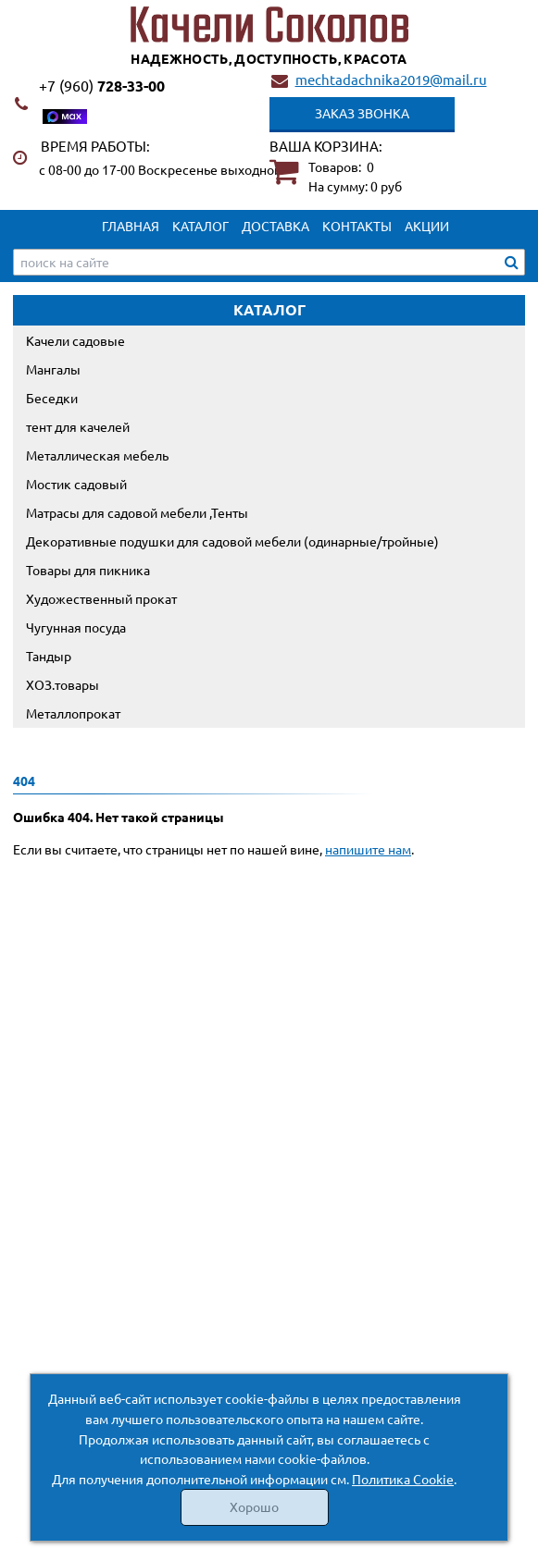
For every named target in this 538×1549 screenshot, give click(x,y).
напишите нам (368, 849)
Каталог (200, 225)
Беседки (52, 397)
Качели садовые (75, 340)
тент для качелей (78, 426)
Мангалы (53, 369)
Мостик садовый (76, 483)
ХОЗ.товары (62, 684)
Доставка (275, 225)
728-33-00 (102, 85)
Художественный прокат (101, 598)
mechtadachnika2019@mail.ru (391, 79)
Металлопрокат (73, 713)
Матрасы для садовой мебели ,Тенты (137, 512)
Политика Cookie (403, 1478)
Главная (130, 225)
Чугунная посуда (76, 627)
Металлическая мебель (97, 455)
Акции (427, 225)
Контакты (357, 225)
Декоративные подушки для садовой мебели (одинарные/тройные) (232, 541)
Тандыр (48, 655)
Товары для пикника (88, 569)
